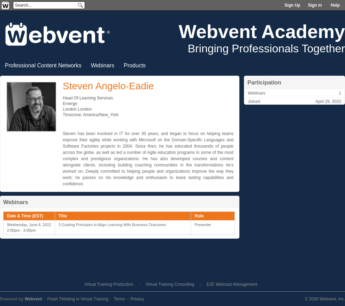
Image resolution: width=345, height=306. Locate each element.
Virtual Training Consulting (169, 284)
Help (335, 5)
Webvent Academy (262, 31)
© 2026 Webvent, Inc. (325, 299)
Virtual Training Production (108, 284)
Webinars (102, 65)
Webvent (33, 299)
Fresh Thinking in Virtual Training (77, 299)
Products (135, 65)
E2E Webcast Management (232, 284)
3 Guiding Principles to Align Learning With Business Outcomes (112, 225)
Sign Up (292, 5)
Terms (119, 299)
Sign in (315, 5)
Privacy (137, 299)
